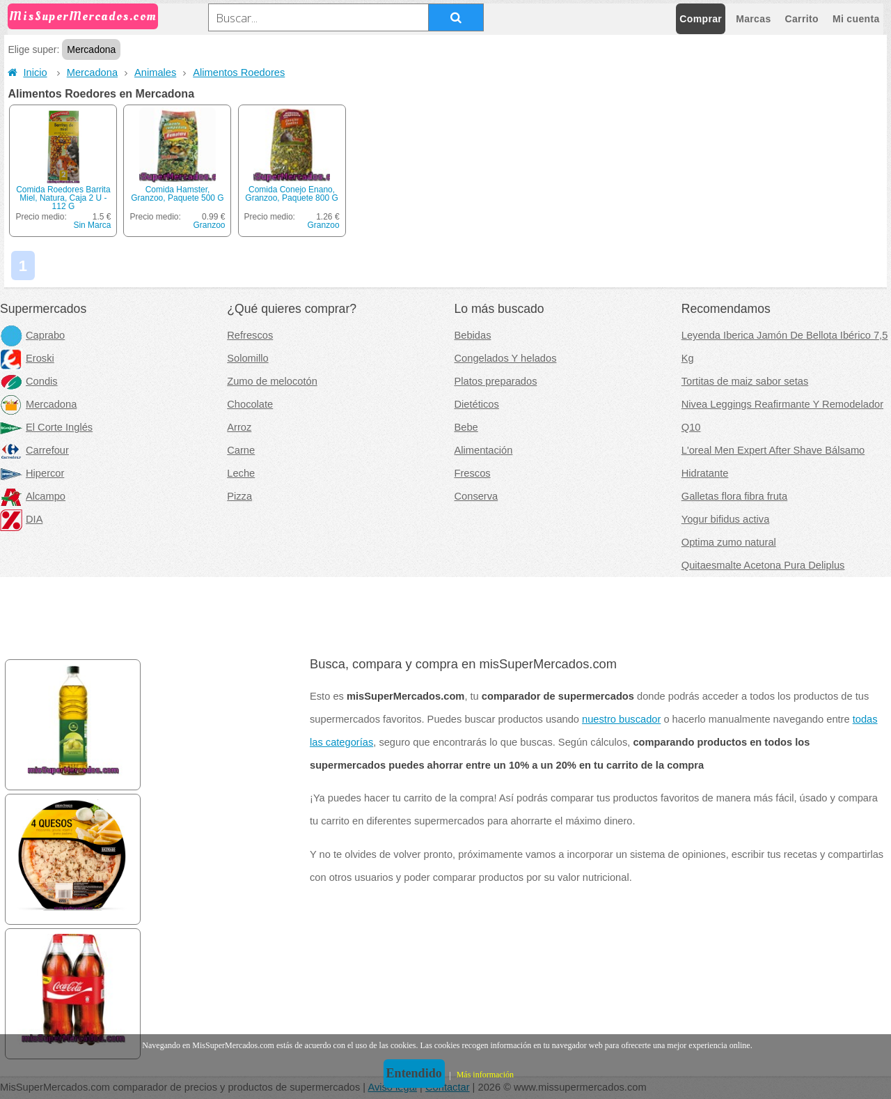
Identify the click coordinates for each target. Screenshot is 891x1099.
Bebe (466, 427)
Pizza (239, 496)
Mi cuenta (856, 18)
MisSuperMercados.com (83, 16)
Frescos (473, 473)
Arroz (239, 427)
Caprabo (32, 335)
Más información (485, 1074)
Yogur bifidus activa (725, 519)
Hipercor (32, 473)
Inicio (27, 72)
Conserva (476, 496)
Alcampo (32, 496)
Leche (241, 473)
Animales (155, 72)
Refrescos (250, 335)
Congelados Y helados (506, 358)
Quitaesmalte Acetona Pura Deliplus (763, 565)
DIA (21, 519)
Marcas (753, 18)
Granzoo (209, 225)
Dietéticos (477, 404)
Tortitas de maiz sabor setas (744, 381)
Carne (241, 450)
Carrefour (34, 450)
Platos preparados (496, 381)
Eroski (27, 358)
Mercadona (92, 72)
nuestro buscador (621, 719)
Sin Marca (92, 225)
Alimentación (484, 450)
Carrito (802, 18)
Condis (29, 381)
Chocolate (250, 404)
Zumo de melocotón (272, 381)
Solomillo (247, 358)
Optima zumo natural (728, 542)
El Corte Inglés (46, 427)
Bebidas (473, 335)
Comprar (700, 18)
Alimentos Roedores (239, 72)
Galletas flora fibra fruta (734, 496)
